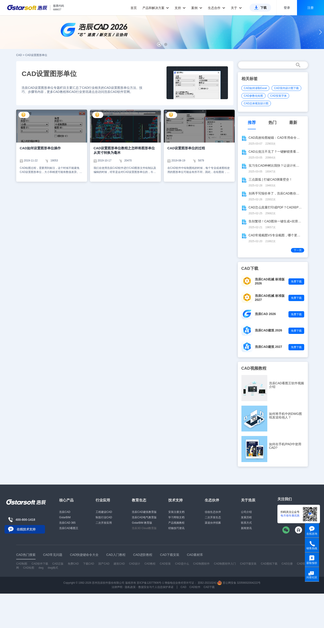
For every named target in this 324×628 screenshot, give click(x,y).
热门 (272, 122)
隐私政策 (130, 587)
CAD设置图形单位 (36, 55)
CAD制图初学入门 (225, 563)
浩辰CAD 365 (67, 522)
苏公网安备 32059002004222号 (239, 582)
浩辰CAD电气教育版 (144, 517)
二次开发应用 (104, 522)
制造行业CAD (104, 517)
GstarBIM (65, 517)
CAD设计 (134, 563)
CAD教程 (149, 563)
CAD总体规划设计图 (256, 103)
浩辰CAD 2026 (265, 314)
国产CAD (103, 563)
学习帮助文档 (176, 517)
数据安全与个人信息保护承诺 (155, 587)
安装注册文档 (176, 512)
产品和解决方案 (155, 8)
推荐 (252, 122)
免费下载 (296, 281)
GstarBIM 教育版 (142, 522)
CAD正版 (57, 563)
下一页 (298, 250)
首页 (133, 8)
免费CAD (73, 563)
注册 (310, 7)
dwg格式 (53, 567)
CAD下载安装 (248, 563)
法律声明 (117, 587)
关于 (236, 8)
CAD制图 (21, 563)
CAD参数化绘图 (253, 95)
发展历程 (246, 517)
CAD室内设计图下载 (286, 88)
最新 (293, 122)
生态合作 (216, 8)
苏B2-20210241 (207, 582)
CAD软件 (194, 587)
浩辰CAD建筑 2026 (268, 330)
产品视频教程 (176, 522)
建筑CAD (119, 563)
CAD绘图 (28, 567)
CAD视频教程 (253, 368)
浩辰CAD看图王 (68, 528)
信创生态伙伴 (213, 512)
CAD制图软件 (201, 563)
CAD (19, 55)
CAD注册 (287, 563)
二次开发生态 (213, 517)
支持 (180, 8)
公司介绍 (246, 512)
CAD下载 (209, 587)
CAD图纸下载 (269, 563)
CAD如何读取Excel (255, 88)
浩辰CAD (64, 512)
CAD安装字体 (278, 95)
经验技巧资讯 (176, 528)
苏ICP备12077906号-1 (150, 582)
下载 (263, 7)
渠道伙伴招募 (213, 522)
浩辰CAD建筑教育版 (144, 512)
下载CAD (88, 563)
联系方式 (246, 522)
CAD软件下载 (40, 563)
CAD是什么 (182, 563)
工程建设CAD (104, 512)
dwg (40, 567)
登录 (287, 7)
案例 (196, 8)
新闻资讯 (246, 528)
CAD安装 (165, 563)
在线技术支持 (26, 529)
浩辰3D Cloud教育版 (144, 528)
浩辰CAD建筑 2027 (268, 347)
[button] (159, 44)
